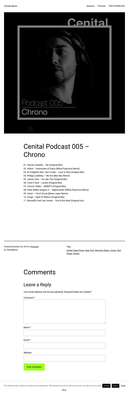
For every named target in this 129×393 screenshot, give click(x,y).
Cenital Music (10, 6)
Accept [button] (106, 386)
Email (27, 340)
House (113, 250)
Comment (29, 297)
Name (27, 327)
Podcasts (34, 247)
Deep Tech (89, 250)
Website (27, 352)
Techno (76, 254)
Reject (115, 386)
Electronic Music (102, 250)
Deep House (78, 250)
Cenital (70, 250)
